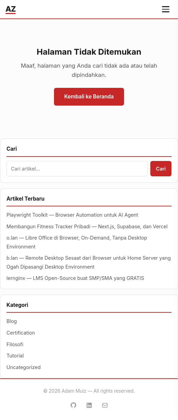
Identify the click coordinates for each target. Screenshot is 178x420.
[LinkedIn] (89, 405)
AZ (10, 8)
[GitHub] (73, 405)
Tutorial (15, 355)
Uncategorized (23, 367)
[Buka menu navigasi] (166, 9)
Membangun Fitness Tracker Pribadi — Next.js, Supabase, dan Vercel (86, 226)
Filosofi (14, 344)
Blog (11, 321)
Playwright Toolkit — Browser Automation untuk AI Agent (72, 215)
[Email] (104, 405)
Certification (20, 333)
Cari (161, 169)
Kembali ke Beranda (89, 96)
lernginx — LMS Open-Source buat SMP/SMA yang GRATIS (75, 278)
